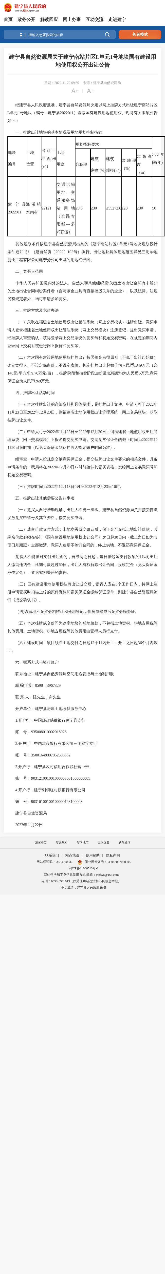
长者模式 (140, 34)
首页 (8, 19)
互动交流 (94, 19)
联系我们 (52, 855)
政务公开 (26, 19)
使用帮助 (93, 855)
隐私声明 (113, 855)
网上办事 (72, 19)
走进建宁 (117, 19)
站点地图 (72, 855)
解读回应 (49, 19)
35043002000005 (118, 862)
